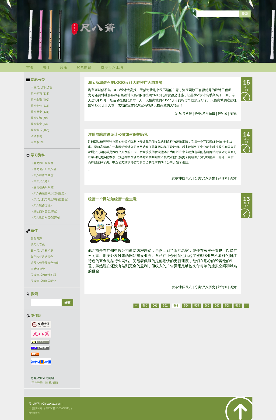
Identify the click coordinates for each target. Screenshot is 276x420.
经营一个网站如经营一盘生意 (112, 199)
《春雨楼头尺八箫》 (43, 187)
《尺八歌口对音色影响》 (46, 217)
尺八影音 (39, 124)
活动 (36, 136)
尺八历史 (40, 111)
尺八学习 (40, 93)
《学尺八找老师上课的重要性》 (50, 199)
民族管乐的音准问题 (43, 275)
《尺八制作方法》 (42, 205)
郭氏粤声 (36, 238)
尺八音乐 (40, 130)
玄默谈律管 (38, 268)
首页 (30, 67)
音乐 (63, 67)
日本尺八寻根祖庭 (42, 250)
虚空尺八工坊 (112, 67)
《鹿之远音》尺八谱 (43, 169)
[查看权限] (51, 382)
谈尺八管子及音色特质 (45, 262)
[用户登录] (37, 382)
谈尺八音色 (38, 244)
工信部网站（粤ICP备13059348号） (50, 408)
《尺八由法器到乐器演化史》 (49, 193)
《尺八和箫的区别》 (43, 175)
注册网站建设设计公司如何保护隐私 (118, 135)
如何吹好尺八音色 (42, 256)
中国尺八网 (41, 87)
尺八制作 (40, 105)
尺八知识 (39, 118)
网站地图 (34, 413)
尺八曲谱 (84, 67)
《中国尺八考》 (40, 181)
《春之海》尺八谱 (42, 163)
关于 (46, 67)
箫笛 (37, 142)
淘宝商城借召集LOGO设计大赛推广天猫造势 (125, 83)
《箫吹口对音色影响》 (45, 211)
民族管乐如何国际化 (43, 281)
